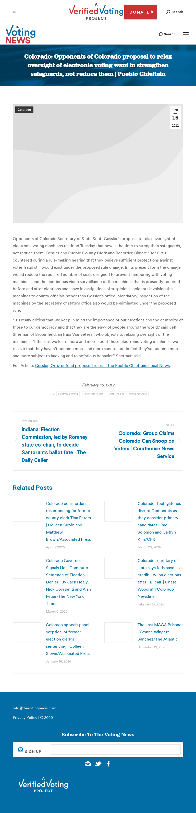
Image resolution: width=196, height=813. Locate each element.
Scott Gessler (116, 394)
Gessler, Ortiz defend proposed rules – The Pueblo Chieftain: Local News (102, 365)
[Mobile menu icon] (186, 34)
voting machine (138, 394)
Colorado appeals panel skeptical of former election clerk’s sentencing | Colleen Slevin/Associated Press (68, 639)
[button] (174, 12)
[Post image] (27, 511)
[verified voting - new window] (96, 20)
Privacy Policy (25, 717)
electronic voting (68, 394)
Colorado (24, 110)
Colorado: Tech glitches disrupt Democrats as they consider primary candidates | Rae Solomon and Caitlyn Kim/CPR (159, 521)
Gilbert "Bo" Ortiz (92, 394)
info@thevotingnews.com (34, 708)
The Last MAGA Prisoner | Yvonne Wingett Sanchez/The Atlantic (160, 632)
